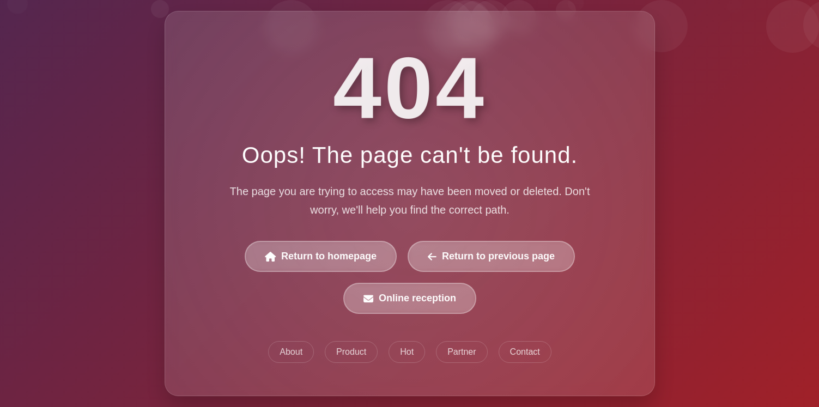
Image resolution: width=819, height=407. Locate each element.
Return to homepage (321, 256)
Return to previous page (490, 256)
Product (351, 351)
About (291, 351)
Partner (461, 351)
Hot (407, 351)
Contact (524, 351)
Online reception (409, 298)
